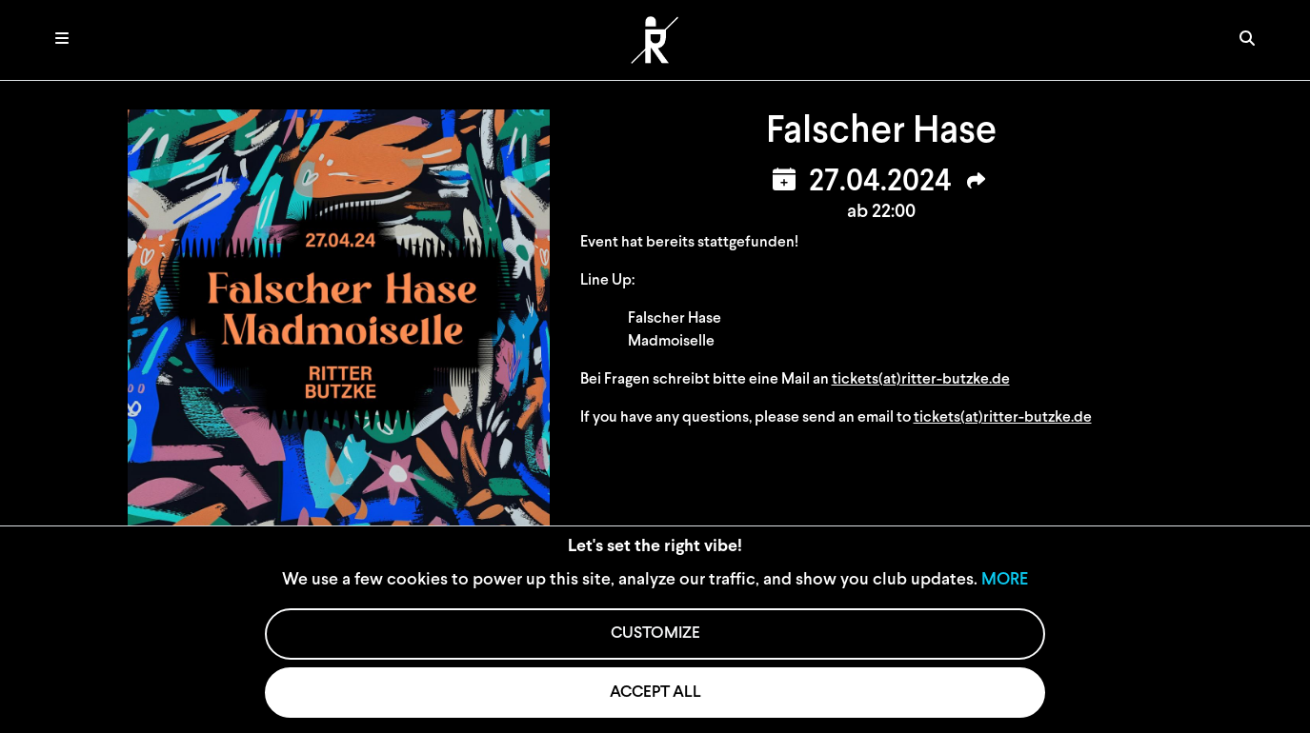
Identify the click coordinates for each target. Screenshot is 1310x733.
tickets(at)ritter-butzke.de (921, 379)
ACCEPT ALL (655, 692)
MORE (1004, 580)
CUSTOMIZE (655, 633)
